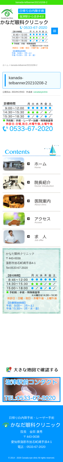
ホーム (6, 65)
